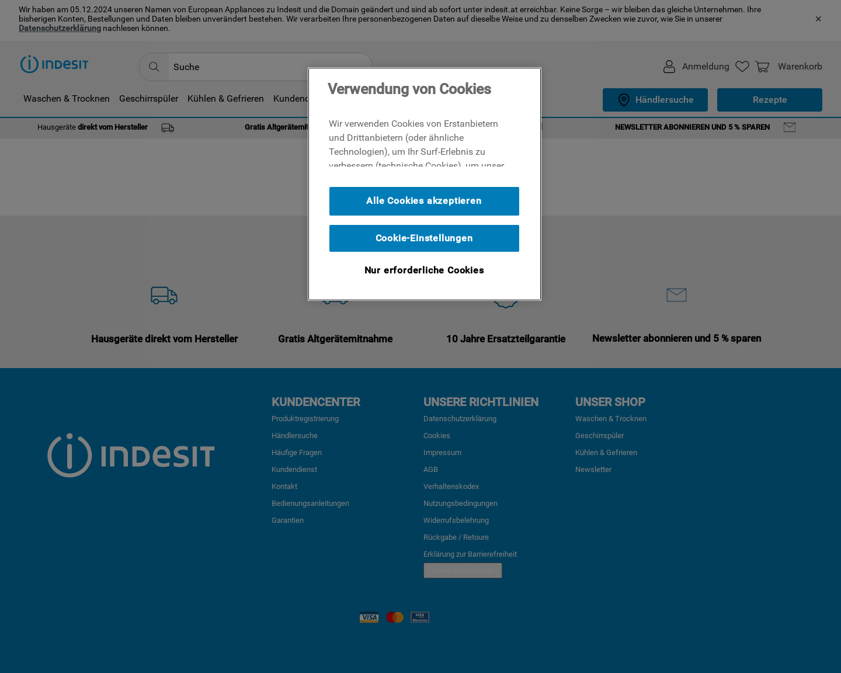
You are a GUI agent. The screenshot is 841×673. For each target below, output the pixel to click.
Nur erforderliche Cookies (424, 270)
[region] (424, 184)
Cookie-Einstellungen (424, 238)
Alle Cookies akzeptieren (423, 200)
